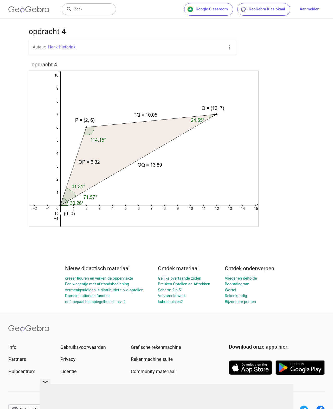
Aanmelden (309, 9)
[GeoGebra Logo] (28, 9)
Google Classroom (207, 9)
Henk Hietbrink (61, 47)
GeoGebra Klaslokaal (262, 9)
